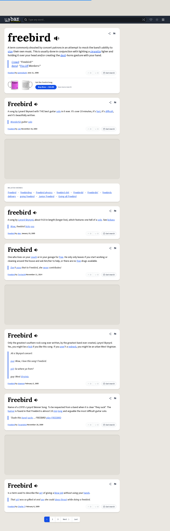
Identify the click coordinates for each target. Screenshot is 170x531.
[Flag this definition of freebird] (114, 33)
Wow (12, 226)
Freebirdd (78, 192)
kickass (111, 220)
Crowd (15, 62)
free (61, 257)
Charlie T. (21, 506)
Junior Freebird (46, 196)
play (10, 51)
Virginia (25, 376)
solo (58, 111)
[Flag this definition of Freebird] (115, 102)
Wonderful (15, 122)
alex (19, 233)
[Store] (150, 19)
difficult (109, 111)
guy (12, 361)
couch (34, 257)
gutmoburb (22, 72)
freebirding (26, 192)
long (60, 411)
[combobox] (85, 19)
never (46, 267)
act (41, 493)
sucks (30, 418)
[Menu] (163, 19)
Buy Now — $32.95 (46, 87)
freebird (11, 72)
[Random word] (143, 19)
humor (11, 411)
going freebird (27, 196)
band (24, 418)
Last (76, 519)
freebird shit (63, 192)
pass (18, 267)
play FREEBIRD (53, 418)
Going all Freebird (67, 196)
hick (30, 346)
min (55, 411)
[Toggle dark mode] (157, 19)
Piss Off (24, 66)
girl (12, 369)
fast (98, 111)
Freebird (11, 129)
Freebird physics (44, 192)
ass (32, 226)
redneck (72, 346)
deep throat (61, 499)
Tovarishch (22, 424)
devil (63, 55)
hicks (27, 226)
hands (87, 493)
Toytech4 (22, 274)
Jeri (19, 129)
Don (12, 267)
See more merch (65, 87)
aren (62, 346)
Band (15, 66)
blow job (58, 493)
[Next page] (66, 519)
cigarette (95, 51)
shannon (21, 383)
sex (42, 499)
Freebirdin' (92, 192)
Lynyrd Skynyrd (25, 220)
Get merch (109, 73)
